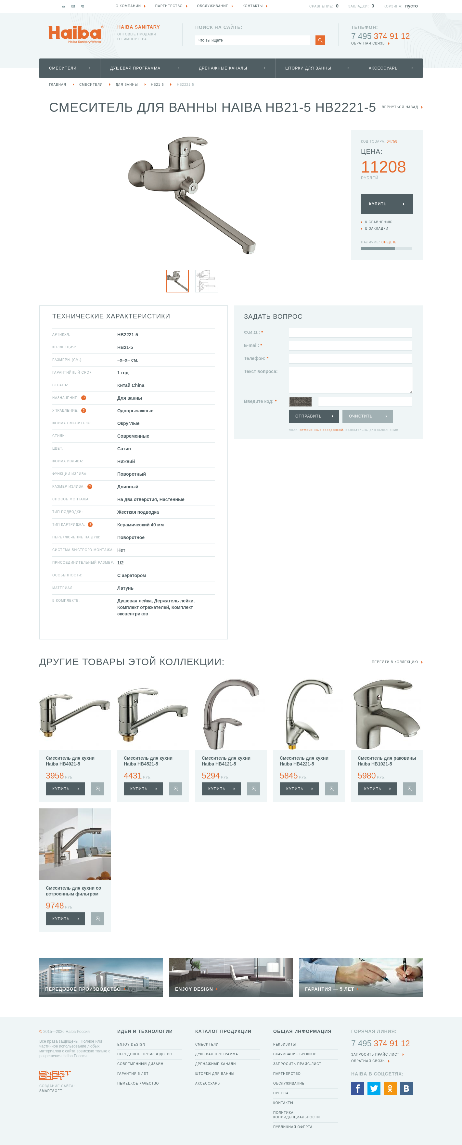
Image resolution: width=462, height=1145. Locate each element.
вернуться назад (400, 107)
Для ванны (127, 84)
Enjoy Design (131, 1044)
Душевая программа (135, 68)
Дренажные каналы (223, 68)
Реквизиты (284, 1044)
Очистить (361, 416)
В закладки (376, 228)
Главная (57, 84)
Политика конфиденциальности (296, 1115)
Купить (378, 204)
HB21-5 (157, 84)
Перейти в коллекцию (395, 662)
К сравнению (379, 222)
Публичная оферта (293, 1127)
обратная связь (368, 43)
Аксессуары (384, 68)
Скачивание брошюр (294, 1054)
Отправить (308, 416)
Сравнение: (321, 6)
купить (61, 789)
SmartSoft (50, 1091)
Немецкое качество (138, 1083)
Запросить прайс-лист (297, 1064)
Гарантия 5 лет (132, 1073)
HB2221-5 (185, 84)
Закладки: (358, 6)
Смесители (63, 68)
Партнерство (287, 1073)
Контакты (283, 1103)
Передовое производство (145, 1054)
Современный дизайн (140, 1064)
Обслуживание (289, 1083)
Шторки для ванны (308, 68)
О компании (128, 6)
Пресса (281, 1093)
